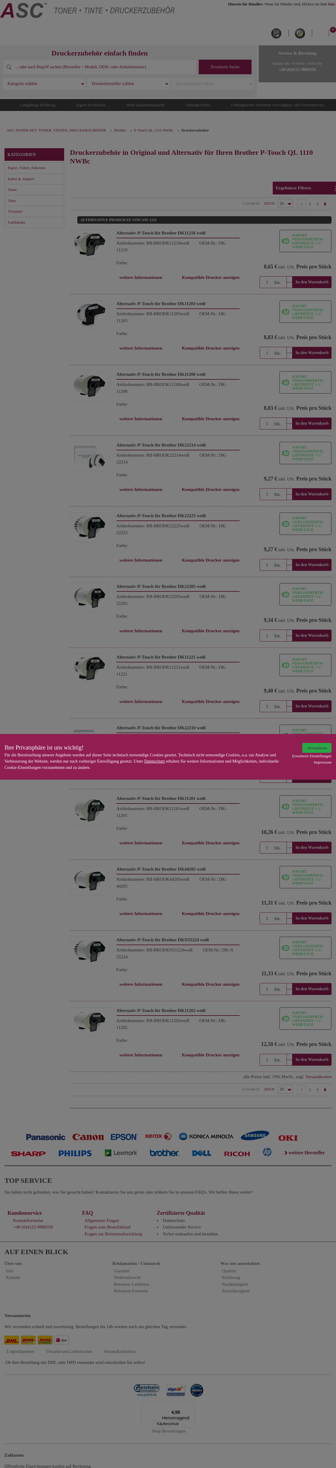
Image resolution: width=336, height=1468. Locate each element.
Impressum (323, 762)
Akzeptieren (317, 748)
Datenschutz (154, 761)
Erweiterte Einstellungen (312, 756)
